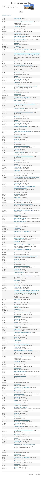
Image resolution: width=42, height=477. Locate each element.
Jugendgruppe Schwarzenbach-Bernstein (24, 21)
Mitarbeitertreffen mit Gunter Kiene (22, 249)
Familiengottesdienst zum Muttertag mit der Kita (25, 86)
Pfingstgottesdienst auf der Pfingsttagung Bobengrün (27, 177)
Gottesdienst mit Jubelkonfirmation (22, 332)
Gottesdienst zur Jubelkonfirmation (22, 131)
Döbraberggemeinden (21, 3)
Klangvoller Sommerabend (20, 407)
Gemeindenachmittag (19, 108)
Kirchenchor (17, 26)
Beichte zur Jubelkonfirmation (21, 126)
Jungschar (16, 43)
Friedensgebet (17, 46)
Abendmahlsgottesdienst (20, 36)
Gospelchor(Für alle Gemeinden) (22, 49)
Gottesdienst (17, 82)
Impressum (30, 474)
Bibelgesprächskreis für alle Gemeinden (23, 65)
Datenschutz (37, 474)
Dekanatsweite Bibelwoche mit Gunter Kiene (24, 244)
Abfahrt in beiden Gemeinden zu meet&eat (24, 444)
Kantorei (16, 29)
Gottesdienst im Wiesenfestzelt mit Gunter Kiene (25, 256)
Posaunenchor (17, 18)
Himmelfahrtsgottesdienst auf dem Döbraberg (25, 104)
